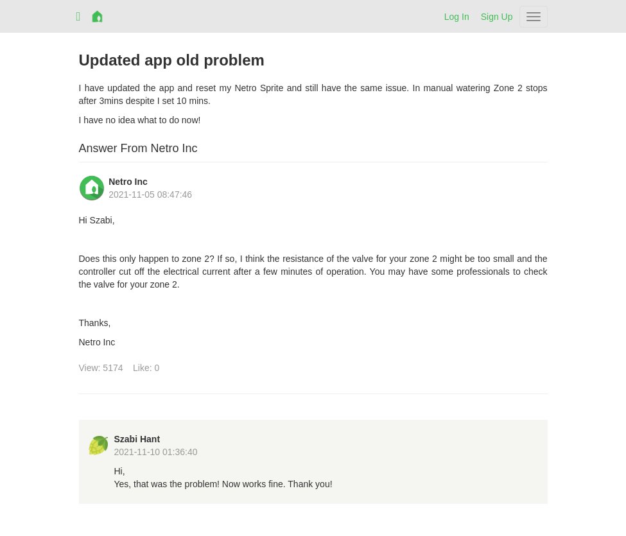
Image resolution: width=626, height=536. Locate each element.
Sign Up (497, 17)
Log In (456, 17)
